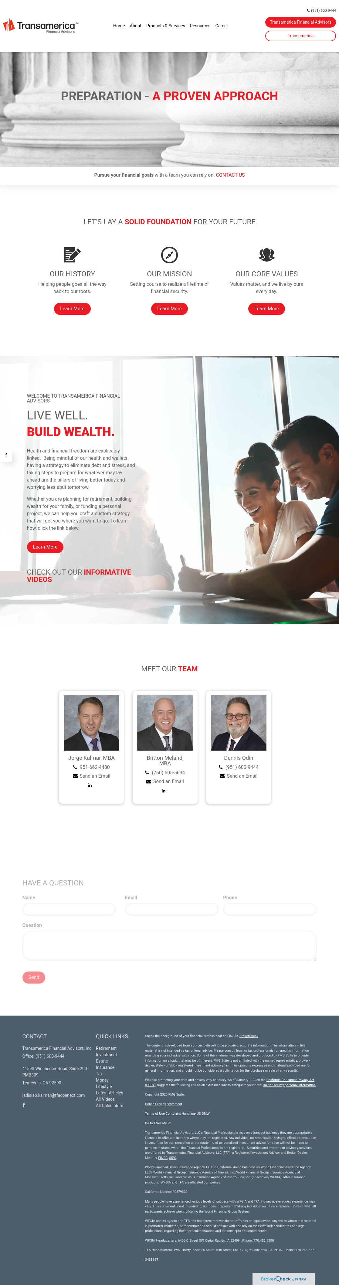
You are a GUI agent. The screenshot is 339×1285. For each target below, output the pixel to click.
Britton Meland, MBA (165, 760)
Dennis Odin (238, 758)
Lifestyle (104, 1086)
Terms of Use (155, 1114)
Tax (99, 1073)
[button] (135, 26)
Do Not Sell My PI (158, 1123)
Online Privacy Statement (163, 1104)
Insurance (105, 1067)
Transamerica (301, 35)
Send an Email (95, 776)
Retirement (106, 1048)
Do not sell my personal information (289, 1085)
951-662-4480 (95, 767)
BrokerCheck (248, 1036)
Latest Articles (109, 1092)
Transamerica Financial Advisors (300, 22)
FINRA (163, 1158)
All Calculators (109, 1105)
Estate (102, 1061)
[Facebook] (6, 456)
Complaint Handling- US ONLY (188, 1114)
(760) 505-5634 (168, 773)
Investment (106, 1054)
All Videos (105, 1099)
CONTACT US (230, 175)
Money (102, 1080)
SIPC (172, 1158)
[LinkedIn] (91, 785)
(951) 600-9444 (321, 10)
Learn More (45, 547)
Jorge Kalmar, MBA (91, 758)
